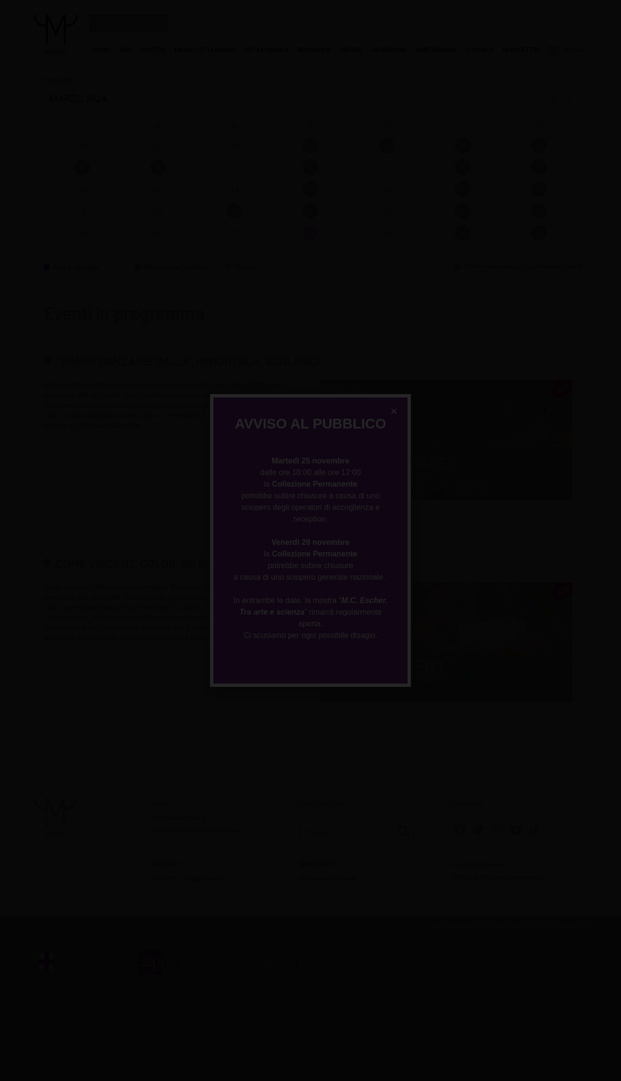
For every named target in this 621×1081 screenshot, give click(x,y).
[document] (310, 540)
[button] (394, 411)
